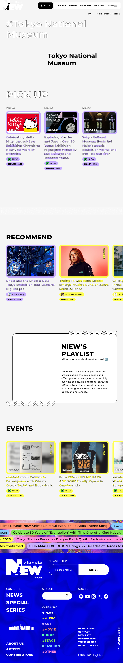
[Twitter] (100, 597)
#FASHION (51, 646)
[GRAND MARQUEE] (21, 627)
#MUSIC (49, 618)
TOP (90, 14)
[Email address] (63, 569)
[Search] (57, 596)
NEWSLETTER (58, 561)
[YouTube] (87, 597)
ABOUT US (15, 643)
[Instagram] (94, 597)
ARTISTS (13, 649)
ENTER (93, 569)
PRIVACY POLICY (88, 645)
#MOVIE (49, 629)
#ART (46, 624)
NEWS (62, 5)
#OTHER (49, 651)
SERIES (99, 5)
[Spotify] (81, 597)
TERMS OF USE (87, 642)
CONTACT (84, 632)
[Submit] (67, 596)
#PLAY (47, 613)
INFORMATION (87, 638)
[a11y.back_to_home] (12, 6)
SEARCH (47, 589)
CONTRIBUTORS (19, 655)
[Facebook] (106, 597)
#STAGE (49, 640)
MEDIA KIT (84, 635)
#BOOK (48, 635)
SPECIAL (86, 5)
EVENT (73, 5)
